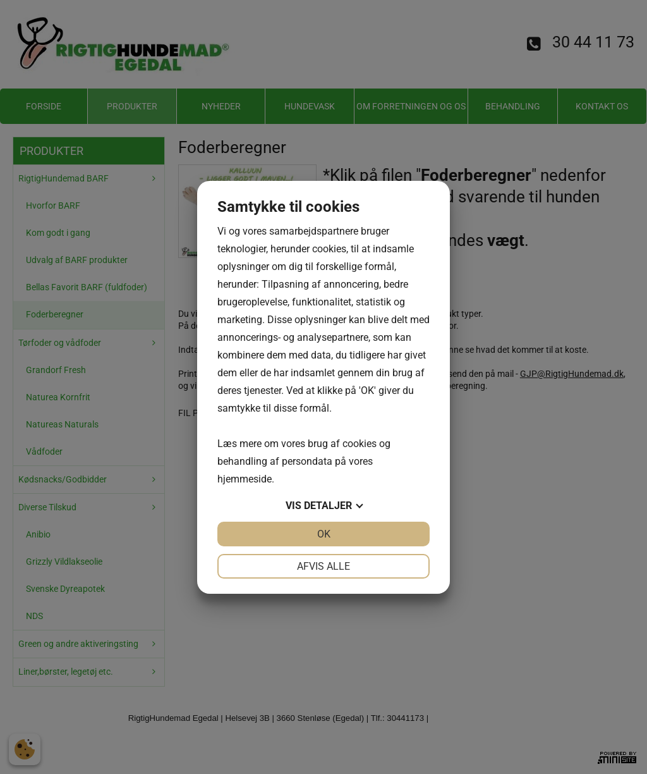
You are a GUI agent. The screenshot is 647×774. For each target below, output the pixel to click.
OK (323, 534)
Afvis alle (323, 566)
